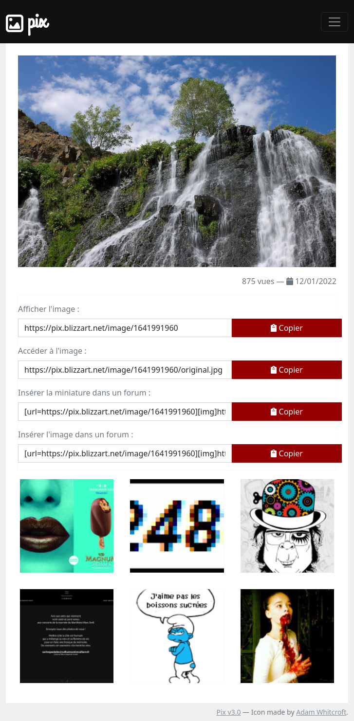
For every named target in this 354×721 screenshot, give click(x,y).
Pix (26, 22)
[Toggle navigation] (334, 22)
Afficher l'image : (48, 309)
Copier (287, 328)
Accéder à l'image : (52, 350)
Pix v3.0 (228, 712)
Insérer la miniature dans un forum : (84, 392)
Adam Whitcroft (321, 712)
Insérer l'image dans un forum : (75, 434)
